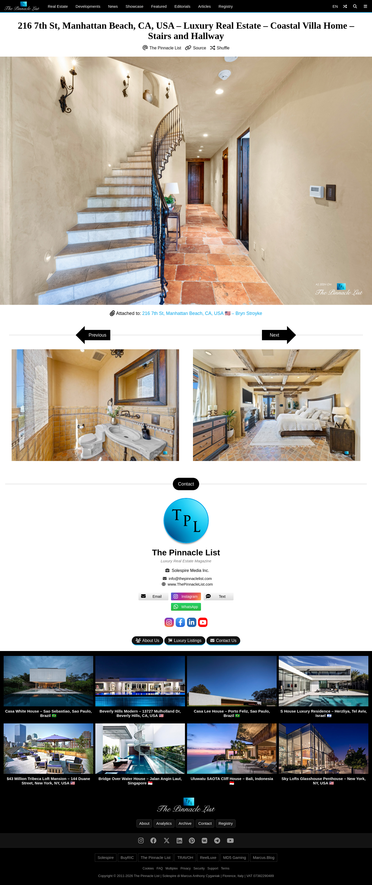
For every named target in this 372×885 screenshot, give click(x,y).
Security (199, 869)
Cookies (148, 869)
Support (212, 869)
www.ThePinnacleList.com (190, 584)
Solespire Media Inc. (190, 570)
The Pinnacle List (165, 48)
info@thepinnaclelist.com (190, 578)
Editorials (182, 6)
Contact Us (223, 640)
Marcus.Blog (263, 858)
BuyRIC (127, 858)
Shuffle (223, 48)
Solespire (106, 858)
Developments (88, 6)
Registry (226, 6)
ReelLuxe (208, 858)
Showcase (134, 6)
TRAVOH (185, 858)
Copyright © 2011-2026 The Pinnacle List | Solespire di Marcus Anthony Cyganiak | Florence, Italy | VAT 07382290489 (186, 876)
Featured (159, 6)
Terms (225, 869)
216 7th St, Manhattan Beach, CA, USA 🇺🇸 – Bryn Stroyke (202, 313)
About (144, 823)
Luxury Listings (185, 640)
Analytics (164, 823)
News (113, 6)
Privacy (186, 869)
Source (199, 48)
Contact (205, 823)
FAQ (160, 869)
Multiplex (172, 869)
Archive (185, 823)
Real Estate (58, 6)
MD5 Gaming (234, 858)
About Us (147, 640)
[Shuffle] (345, 6)
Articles (204, 6)
